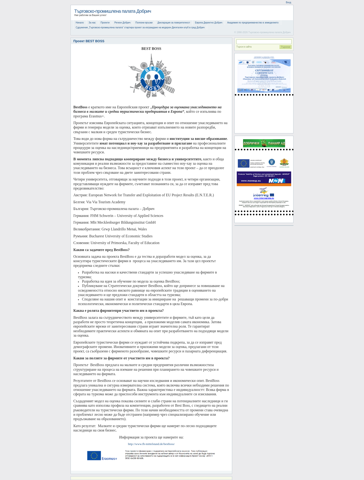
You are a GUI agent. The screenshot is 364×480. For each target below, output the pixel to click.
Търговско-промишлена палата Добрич (112, 11)
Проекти (105, 22)
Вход (288, 2)
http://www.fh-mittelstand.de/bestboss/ (151, 444)
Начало (80, 22)
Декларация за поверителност (173, 22)
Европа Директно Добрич (208, 22)
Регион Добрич (122, 22)
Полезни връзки (144, 22)
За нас (92, 22)
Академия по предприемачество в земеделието (253, 22)
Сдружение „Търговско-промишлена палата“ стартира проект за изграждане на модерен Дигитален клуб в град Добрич (140, 27)
